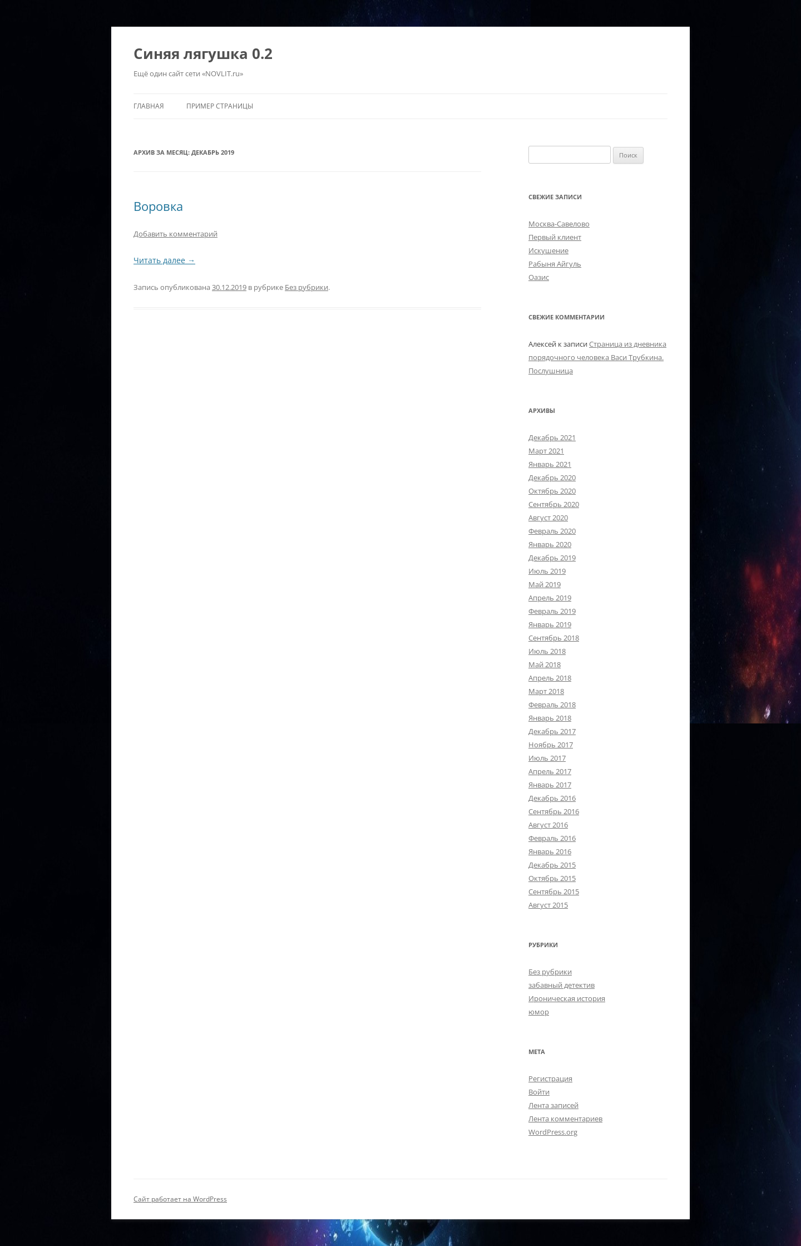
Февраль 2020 (552, 531)
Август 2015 (548, 905)
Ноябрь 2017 (550, 745)
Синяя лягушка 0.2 (203, 53)
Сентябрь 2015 (553, 892)
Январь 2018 (549, 718)
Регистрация (550, 1078)
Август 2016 (548, 825)
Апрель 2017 (549, 771)
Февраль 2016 (552, 838)
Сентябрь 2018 (553, 638)
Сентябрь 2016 (553, 811)
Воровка (158, 206)
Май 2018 (544, 664)
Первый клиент (554, 237)
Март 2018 (546, 691)
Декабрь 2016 (552, 798)
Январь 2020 (549, 544)
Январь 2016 (549, 851)
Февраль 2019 (552, 611)
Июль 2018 (547, 651)
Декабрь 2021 (552, 437)
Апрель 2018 (549, 678)
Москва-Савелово (559, 224)
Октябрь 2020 (552, 491)
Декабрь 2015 (552, 865)
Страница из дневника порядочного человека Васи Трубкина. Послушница (597, 357)
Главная (149, 106)
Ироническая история (566, 998)
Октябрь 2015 (552, 878)
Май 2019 (544, 584)
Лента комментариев (565, 1119)
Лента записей (553, 1105)
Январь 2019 (549, 624)
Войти (539, 1092)
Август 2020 (548, 518)
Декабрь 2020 (552, 477)
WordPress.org (552, 1132)
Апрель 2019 (549, 598)
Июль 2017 (547, 758)
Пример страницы (219, 106)
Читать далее (164, 260)
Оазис (538, 277)
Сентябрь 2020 (553, 504)
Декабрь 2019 (552, 558)
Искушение (548, 250)
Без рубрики (306, 287)
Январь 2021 (549, 464)
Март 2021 (546, 451)
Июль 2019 (547, 571)
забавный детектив (561, 985)
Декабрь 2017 (552, 731)
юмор (538, 1012)
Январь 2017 (549, 785)
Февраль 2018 (552, 705)
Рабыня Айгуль (554, 264)
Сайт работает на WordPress (180, 1199)
